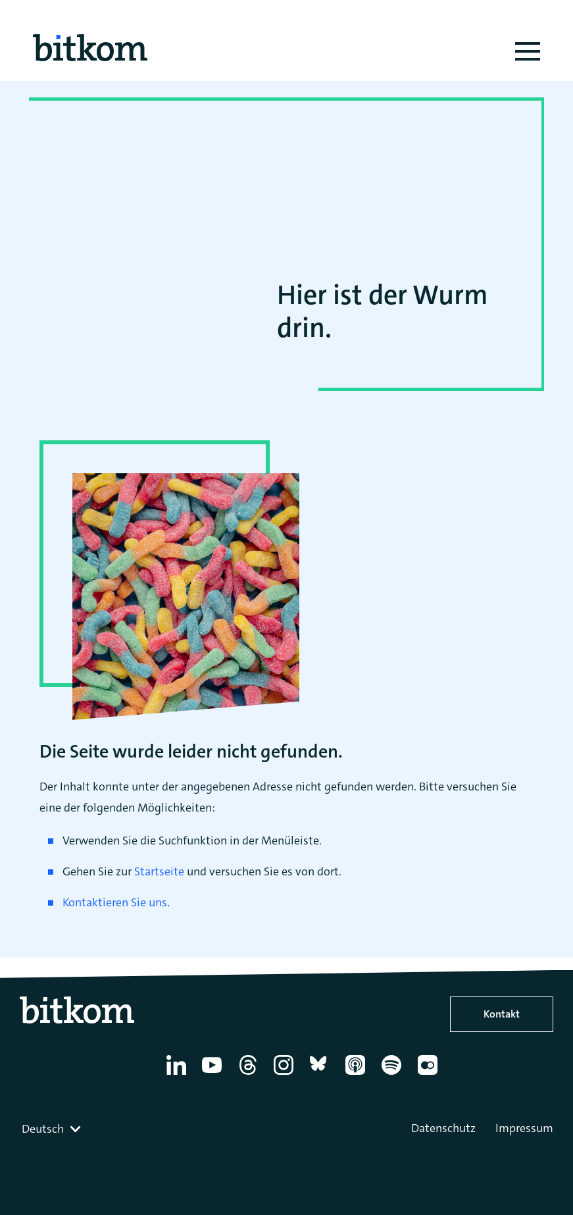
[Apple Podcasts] (357, 1074)
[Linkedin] (178, 1074)
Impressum (524, 1128)
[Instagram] (286, 1074)
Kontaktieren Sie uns (114, 902)
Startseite (159, 871)
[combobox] (53, 1129)
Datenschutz (443, 1128)
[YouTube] (214, 1074)
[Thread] (250, 1074)
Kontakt (502, 1014)
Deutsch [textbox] (43, 1129)
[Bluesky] (322, 1074)
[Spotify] (394, 1074)
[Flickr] (430, 1074)
